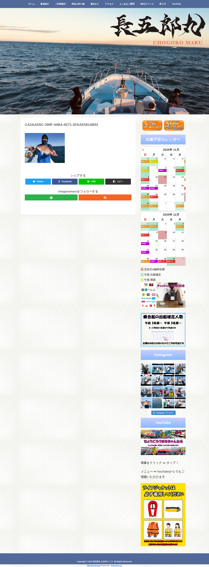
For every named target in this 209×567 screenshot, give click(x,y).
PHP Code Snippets (94, 565)
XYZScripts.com (116, 565)
